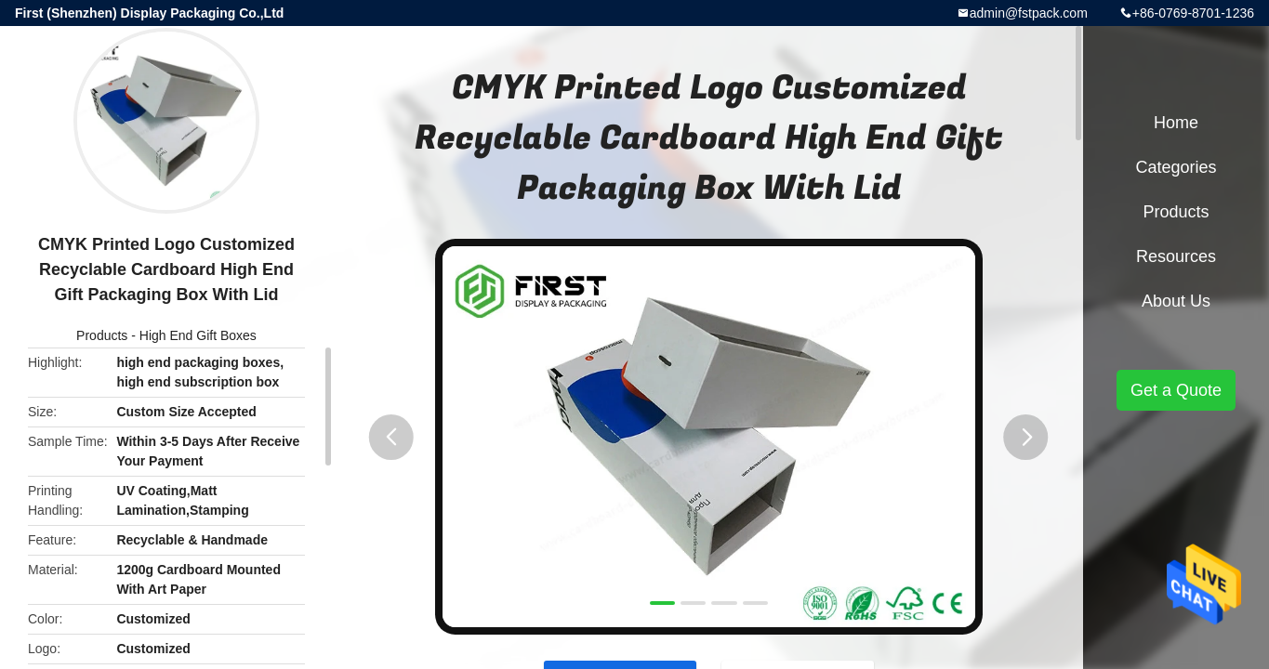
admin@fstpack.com (1029, 13)
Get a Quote (1176, 390)
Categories (1175, 167)
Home (1176, 122)
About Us (1176, 301)
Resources (1176, 256)
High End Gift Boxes (198, 335)
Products (101, 335)
